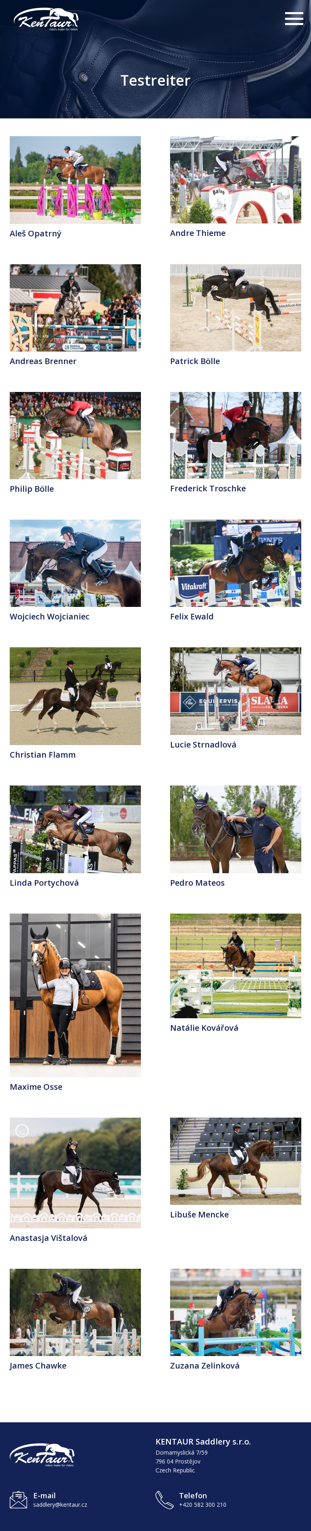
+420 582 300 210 (202, 1504)
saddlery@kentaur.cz (60, 1504)
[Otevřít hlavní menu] (293, 20)
